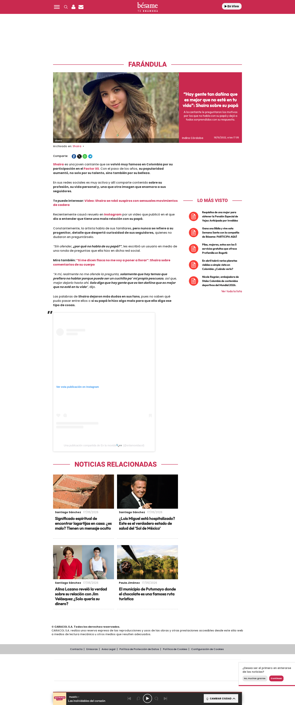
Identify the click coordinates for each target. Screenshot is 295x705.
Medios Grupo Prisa (71, 676)
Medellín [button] (74, 696)
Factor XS (91, 168)
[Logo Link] (147, 7)
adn (201, 664)
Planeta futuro (197, 670)
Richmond (102, 675)
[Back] (129, 698)
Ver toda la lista (231, 291)
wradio (141, 670)
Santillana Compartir (160, 664)
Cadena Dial (170, 670)
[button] (57, 7)
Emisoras (92, 649)
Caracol (214, 664)
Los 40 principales (123, 664)
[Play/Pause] (147, 698)
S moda (171, 675)
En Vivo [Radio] (232, 6)
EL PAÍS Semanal (184, 670)
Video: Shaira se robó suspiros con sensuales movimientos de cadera (115, 203)
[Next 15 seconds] (156, 698)
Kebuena (211, 670)
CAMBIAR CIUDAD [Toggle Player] (221, 698)
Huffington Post (109, 670)
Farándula (147, 64)
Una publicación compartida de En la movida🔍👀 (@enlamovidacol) (104, 445)
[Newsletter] (81, 7)
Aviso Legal (109, 649)
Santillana (140, 664)
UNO (130, 670)
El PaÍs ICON (155, 675)
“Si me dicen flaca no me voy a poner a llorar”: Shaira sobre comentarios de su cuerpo (111, 262)
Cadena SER (176, 664)
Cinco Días (155, 670)
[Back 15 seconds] (138, 698)
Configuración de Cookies (207, 649)
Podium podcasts (139, 675)
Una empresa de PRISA (71, 667)
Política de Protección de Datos (139, 649)
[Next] (165, 698)
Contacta (76, 649)
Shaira (77, 146)
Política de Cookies (175, 649)
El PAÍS (104, 664)
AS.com (188, 664)
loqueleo (187, 675)
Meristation (205, 675)
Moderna (121, 675)
